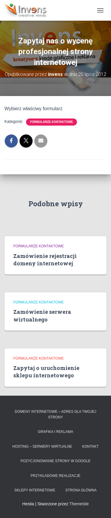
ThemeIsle (79, 503)
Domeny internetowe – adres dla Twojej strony (55, 414)
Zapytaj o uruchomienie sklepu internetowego (46, 371)
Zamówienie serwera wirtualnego (42, 315)
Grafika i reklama (55, 432)
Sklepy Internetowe (34, 490)
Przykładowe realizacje (55, 476)
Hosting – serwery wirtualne (42, 446)
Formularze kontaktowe (51, 122)
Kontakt (90, 446)
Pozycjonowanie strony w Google (55, 461)
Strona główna (81, 490)
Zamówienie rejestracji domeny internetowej (45, 259)
